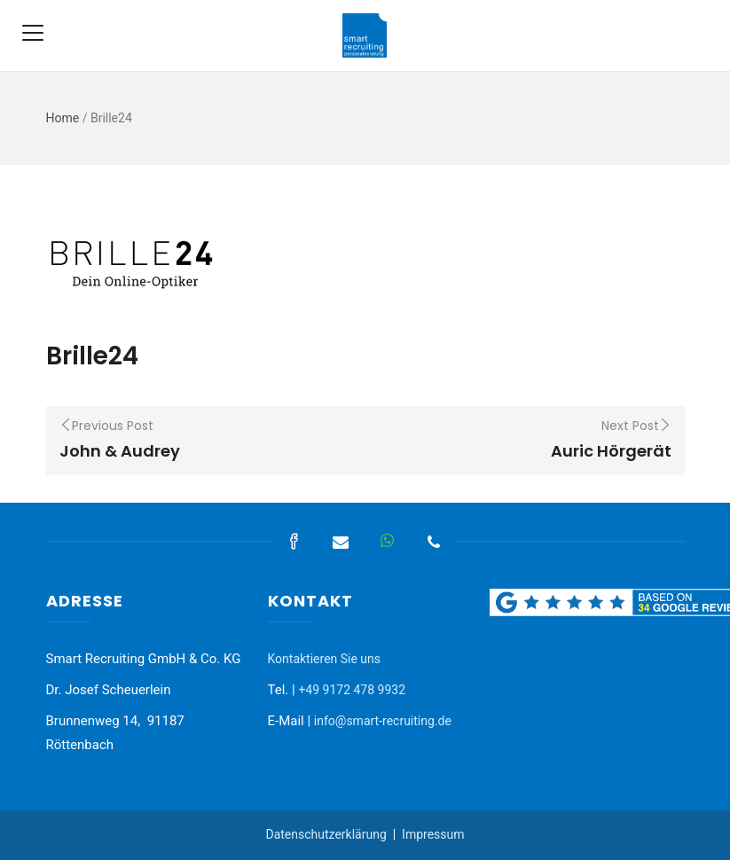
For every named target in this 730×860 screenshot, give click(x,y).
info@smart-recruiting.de (382, 721)
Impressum (433, 834)
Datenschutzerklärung (325, 834)
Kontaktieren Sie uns (324, 659)
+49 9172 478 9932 (351, 690)
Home (63, 118)
